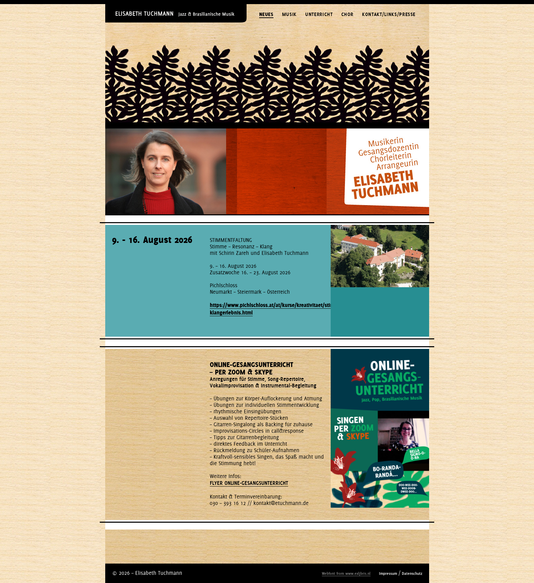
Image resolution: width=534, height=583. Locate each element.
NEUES (266, 14)
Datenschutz (412, 573)
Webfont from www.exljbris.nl (346, 573)
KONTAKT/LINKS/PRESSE (388, 14)
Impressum (388, 573)
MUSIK (289, 14)
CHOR (347, 14)
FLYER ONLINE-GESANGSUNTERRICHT (249, 483)
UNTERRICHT (319, 14)
